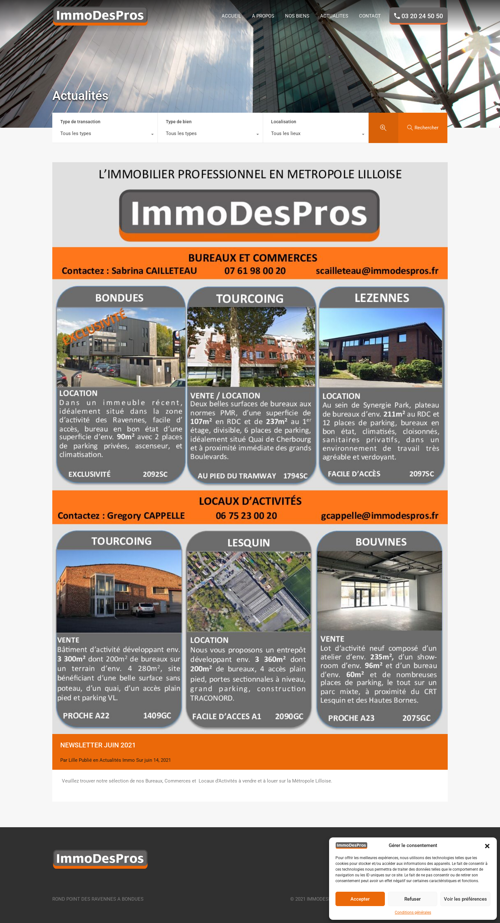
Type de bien (179, 121)
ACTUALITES (334, 16)
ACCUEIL (231, 16)
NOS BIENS (297, 16)
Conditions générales (413, 912)
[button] (487, 845)
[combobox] (105, 135)
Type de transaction (80, 121)
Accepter (360, 899)
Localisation (283, 121)
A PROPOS (263, 16)
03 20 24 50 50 (422, 16)
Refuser (412, 899)
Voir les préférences (465, 899)
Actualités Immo (117, 760)
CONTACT (370, 16)
